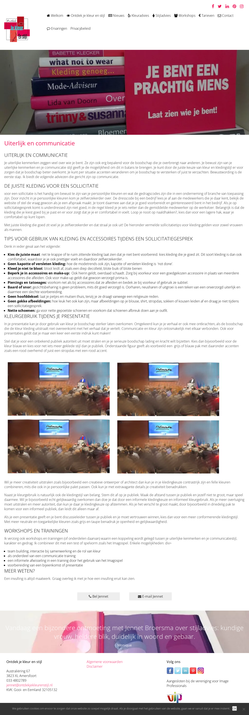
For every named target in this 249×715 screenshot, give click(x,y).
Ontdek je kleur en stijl (86, 15)
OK (234, 708)
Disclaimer (95, 666)
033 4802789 (16, 680)
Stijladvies (161, 15)
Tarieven (206, 15)
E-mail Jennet (150, 596)
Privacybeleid (80, 28)
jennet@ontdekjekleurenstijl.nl (29, 685)
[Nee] (244, 709)
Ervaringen (57, 28)
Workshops (184, 15)
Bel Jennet (98, 596)
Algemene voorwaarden (105, 661)
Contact (225, 15)
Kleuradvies (138, 15)
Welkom (55, 15)
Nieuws (116, 15)
